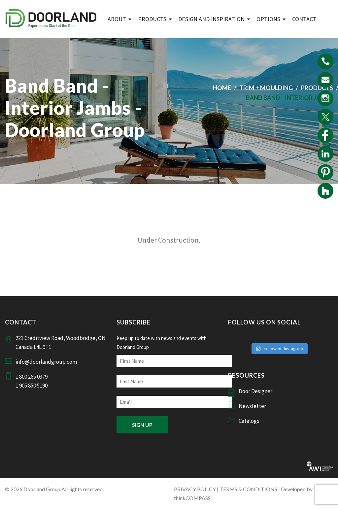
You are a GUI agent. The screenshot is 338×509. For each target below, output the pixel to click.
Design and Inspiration (211, 19)
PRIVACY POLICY (195, 489)
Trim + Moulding (266, 87)
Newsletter (252, 406)
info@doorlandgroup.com (46, 361)
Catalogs (249, 420)
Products (152, 19)
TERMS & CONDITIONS (248, 489)
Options (268, 19)
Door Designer (255, 391)
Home (222, 87)
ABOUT (117, 19)
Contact (304, 19)
